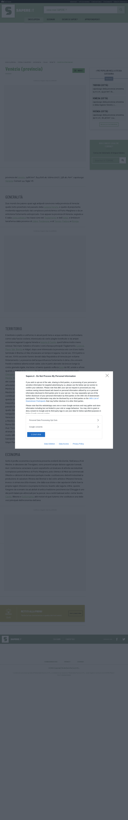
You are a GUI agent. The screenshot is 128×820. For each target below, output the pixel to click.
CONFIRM (39, 434)
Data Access (64, 444)
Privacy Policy (78, 444)
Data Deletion (49, 444)
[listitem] (64, 420)
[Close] (108, 376)
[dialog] (64, 410)
